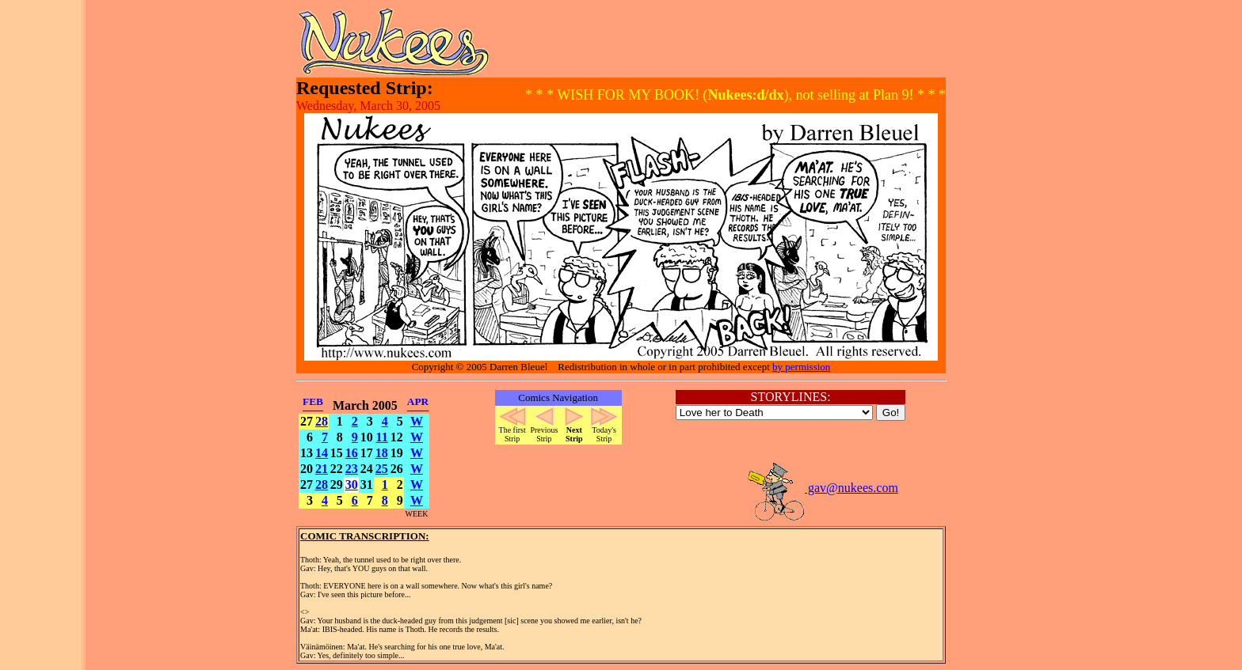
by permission (801, 367)
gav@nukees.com (822, 487)
